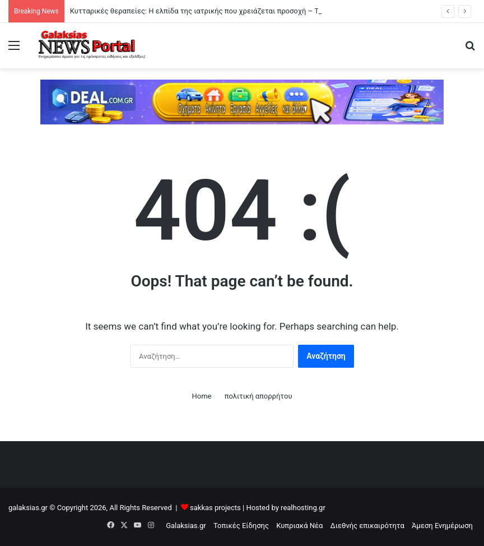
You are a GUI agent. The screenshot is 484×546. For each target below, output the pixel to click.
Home (201, 396)
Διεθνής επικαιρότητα (367, 525)
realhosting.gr (303, 507)
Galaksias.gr (186, 525)
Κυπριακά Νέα (299, 525)
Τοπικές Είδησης (241, 525)
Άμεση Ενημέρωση (442, 525)
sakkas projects (215, 507)
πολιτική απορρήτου (258, 396)
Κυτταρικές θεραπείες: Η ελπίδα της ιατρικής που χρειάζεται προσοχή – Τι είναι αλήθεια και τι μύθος (240, 11)
